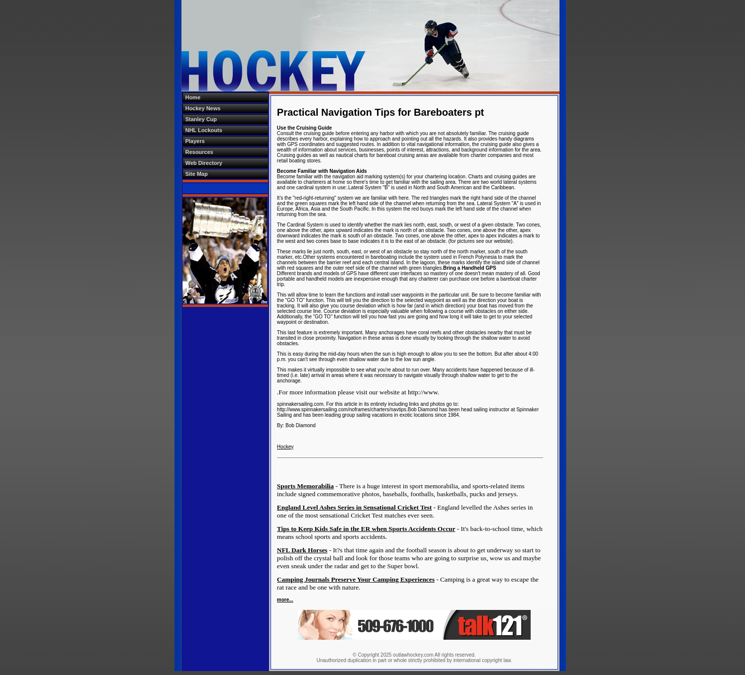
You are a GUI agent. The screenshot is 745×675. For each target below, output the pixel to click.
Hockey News (202, 108)
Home (192, 97)
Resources (199, 152)
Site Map (196, 174)
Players (194, 141)
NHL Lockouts (203, 130)
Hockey (285, 447)
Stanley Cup (201, 119)
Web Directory (203, 163)
